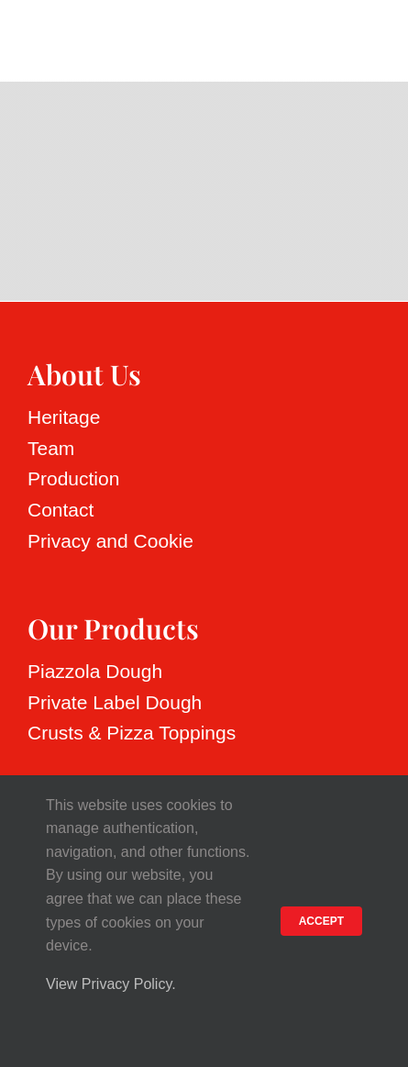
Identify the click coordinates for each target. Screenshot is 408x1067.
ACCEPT (321, 921)
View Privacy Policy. (111, 984)
